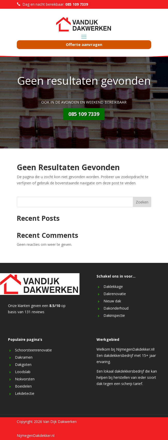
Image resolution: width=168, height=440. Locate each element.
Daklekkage (113, 286)
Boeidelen (23, 386)
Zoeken (142, 202)
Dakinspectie (114, 315)
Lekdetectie (24, 393)
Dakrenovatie (114, 293)
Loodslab (22, 371)
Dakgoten (23, 364)
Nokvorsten (25, 378)
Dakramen (24, 357)
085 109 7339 (83, 114)
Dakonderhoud (116, 308)
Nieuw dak (112, 300)
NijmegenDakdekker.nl (35, 435)
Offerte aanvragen (84, 44)
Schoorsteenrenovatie (33, 350)
